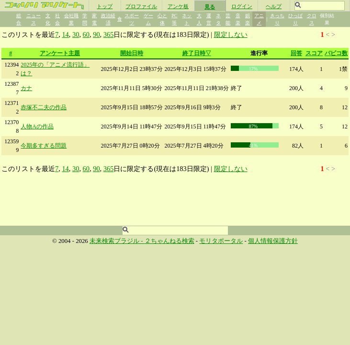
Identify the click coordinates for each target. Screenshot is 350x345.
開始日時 (131, 53)
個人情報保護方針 (273, 241)
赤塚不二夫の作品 (44, 107)
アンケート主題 (60, 53)
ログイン (241, 6)
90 (96, 34)
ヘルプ (274, 6)
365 (108, 34)
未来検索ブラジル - (117, 241)
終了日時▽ (196, 53)
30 (75, 34)
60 (86, 34)
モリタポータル (221, 241)
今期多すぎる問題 (44, 145)
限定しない (231, 34)
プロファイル (141, 6)
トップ (105, 6)
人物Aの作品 (37, 126)
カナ (26, 88)
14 (65, 34)
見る (209, 7)
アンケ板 (178, 6)
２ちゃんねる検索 (169, 241)
